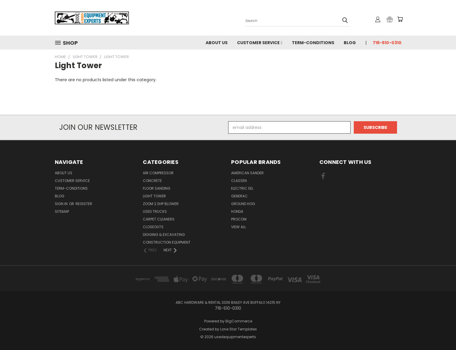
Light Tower (154, 196)
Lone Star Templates (238, 329)
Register (84, 203)
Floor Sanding (156, 188)
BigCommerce (238, 321)
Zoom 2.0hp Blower (161, 203)
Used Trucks (155, 211)
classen (239, 180)
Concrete (152, 180)
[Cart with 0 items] (400, 19)
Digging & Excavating (164, 234)
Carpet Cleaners (159, 219)
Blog (350, 43)
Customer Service (259, 43)
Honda (237, 211)
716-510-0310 (387, 43)
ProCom (239, 219)
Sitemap (62, 211)
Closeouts (153, 226)
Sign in (61, 203)
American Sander (247, 172)
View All (238, 226)
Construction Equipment (167, 242)
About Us (217, 43)
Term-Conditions (313, 43)
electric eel (242, 188)
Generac (239, 196)
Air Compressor (158, 172)
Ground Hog (243, 203)
